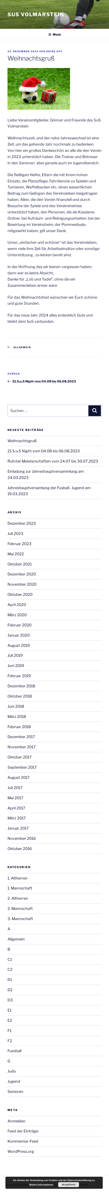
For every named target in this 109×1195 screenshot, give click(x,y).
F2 (10, 1041)
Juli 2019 (15, 655)
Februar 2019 (19, 676)
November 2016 (22, 838)
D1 (10, 979)
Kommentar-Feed (23, 1141)
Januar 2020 (19, 635)
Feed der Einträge (23, 1131)
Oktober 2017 (20, 757)
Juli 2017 (15, 788)
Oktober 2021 (20, 564)
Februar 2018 (19, 727)
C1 (10, 959)
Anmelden (16, 1121)
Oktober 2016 (20, 848)
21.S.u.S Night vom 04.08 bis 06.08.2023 (44, 451)
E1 (9, 1010)
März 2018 (17, 716)
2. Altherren (18, 898)
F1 (9, 1030)
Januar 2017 (18, 828)
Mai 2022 (16, 554)
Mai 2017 (15, 798)
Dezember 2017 (21, 737)
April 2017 (16, 808)
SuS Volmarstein (36, 14)
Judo (12, 1071)
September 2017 (22, 767)
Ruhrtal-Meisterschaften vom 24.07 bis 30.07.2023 (53, 461)
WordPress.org (21, 1151)
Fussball (14, 1051)
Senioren (15, 1091)
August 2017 (19, 777)
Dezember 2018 (21, 686)
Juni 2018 (16, 706)
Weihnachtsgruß (22, 441)
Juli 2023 (15, 533)
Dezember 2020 (22, 574)
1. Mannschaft (20, 888)
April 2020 (17, 604)
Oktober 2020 (20, 594)
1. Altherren (18, 878)
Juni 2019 (16, 665)
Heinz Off (54, 51)
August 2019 (19, 645)
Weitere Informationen (41, 1184)
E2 (10, 1020)
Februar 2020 (19, 625)
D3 (10, 1000)
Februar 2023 (19, 544)
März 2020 (17, 615)
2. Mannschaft (20, 908)
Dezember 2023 (22, 523)
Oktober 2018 (20, 696)
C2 (10, 969)
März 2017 (17, 818)
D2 (10, 990)
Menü (54, 34)
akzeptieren (68, 1184)
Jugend (14, 1081)
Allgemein (22, 347)
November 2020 (22, 584)
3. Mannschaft (20, 919)
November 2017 (22, 747)
